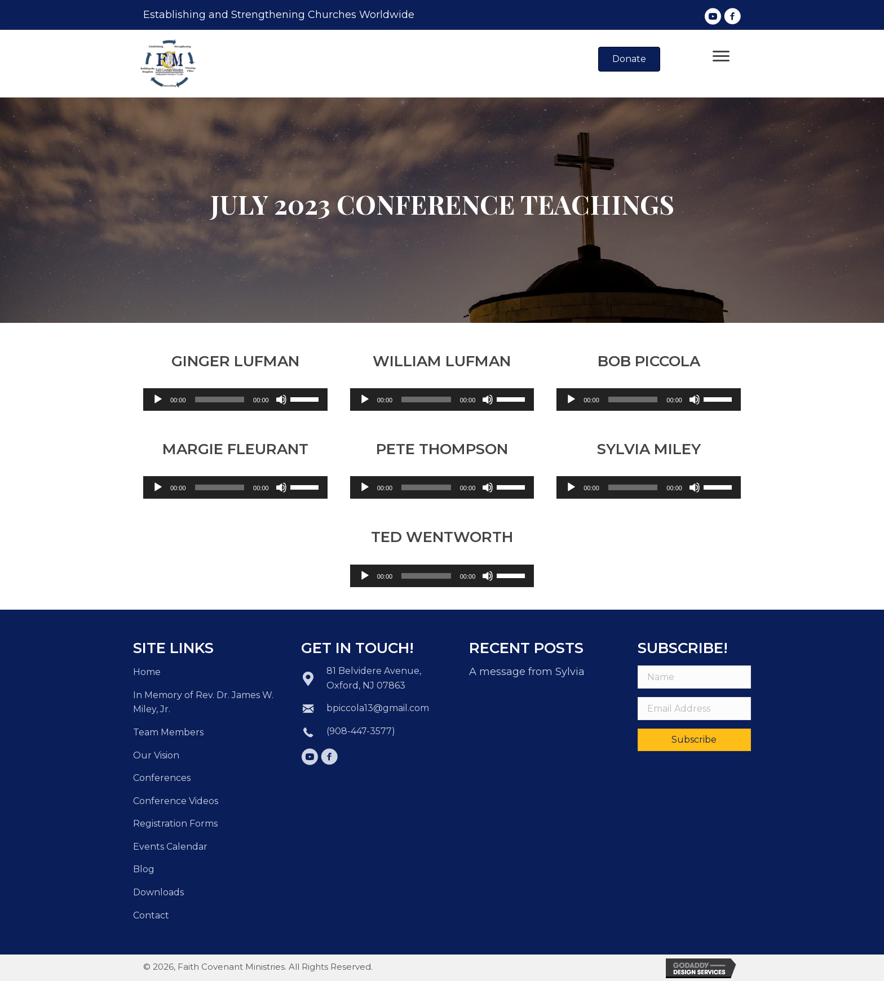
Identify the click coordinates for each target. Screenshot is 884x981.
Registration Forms (175, 823)
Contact (151, 915)
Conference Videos (175, 801)
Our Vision (156, 755)
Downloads (158, 892)
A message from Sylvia (527, 671)
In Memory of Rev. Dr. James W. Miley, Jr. (203, 702)
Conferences (162, 778)
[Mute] (281, 399)
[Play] (157, 399)
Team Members (168, 732)
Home (147, 672)
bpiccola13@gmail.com (377, 708)
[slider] (220, 399)
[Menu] (721, 56)
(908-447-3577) (360, 731)
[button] (712, 16)
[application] (235, 399)
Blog (143, 869)
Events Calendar (170, 846)
